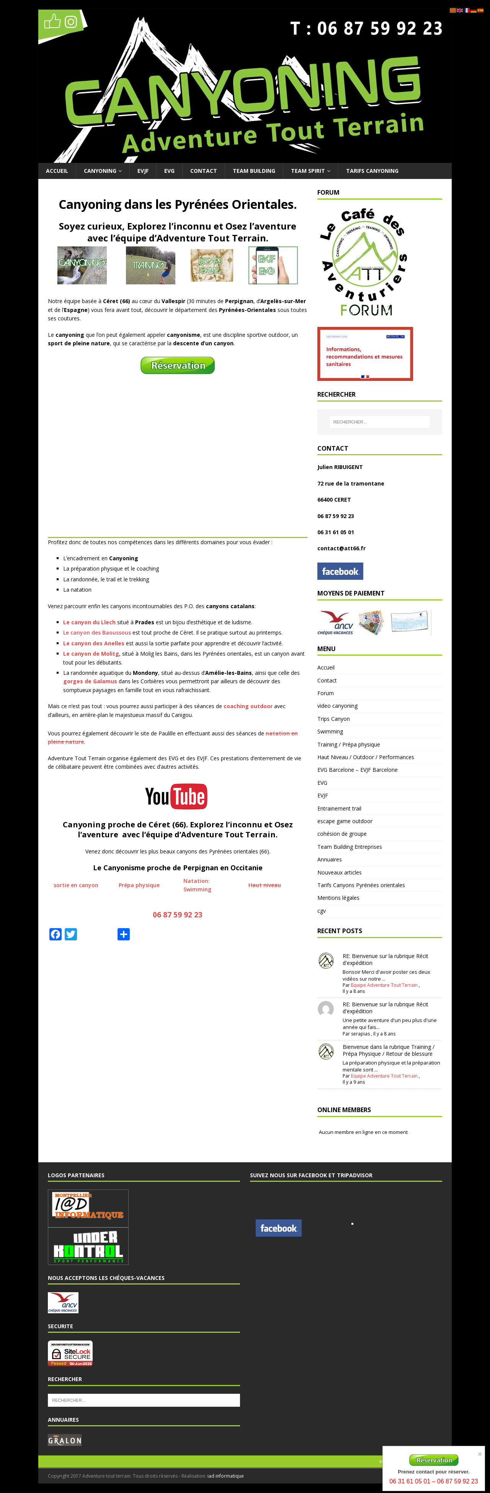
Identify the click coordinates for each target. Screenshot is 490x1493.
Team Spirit (308, 170)
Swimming (330, 731)
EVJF (143, 170)
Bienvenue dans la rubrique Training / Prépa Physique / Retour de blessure (388, 1050)
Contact (203, 170)
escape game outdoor (344, 821)
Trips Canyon (333, 718)
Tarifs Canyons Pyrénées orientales (361, 885)
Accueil (57, 170)
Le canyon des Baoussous (97, 632)
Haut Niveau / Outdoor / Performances (365, 757)
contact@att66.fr (341, 548)
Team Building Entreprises (349, 846)
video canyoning (337, 705)
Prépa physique (139, 885)
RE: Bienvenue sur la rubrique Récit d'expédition (385, 959)
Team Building (254, 170)
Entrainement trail (339, 808)
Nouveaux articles (339, 872)
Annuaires (329, 859)
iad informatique (225, 1476)
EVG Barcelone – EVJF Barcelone (357, 769)
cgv (321, 910)
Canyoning (100, 170)
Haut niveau (264, 885)
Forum (325, 693)
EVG (169, 170)
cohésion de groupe (342, 833)
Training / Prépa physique (348, 744)
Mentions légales (338, 897)
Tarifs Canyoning (372, 170)
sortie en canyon (76, 885)
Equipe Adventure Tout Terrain (384, 985)
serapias (360, 1033)
